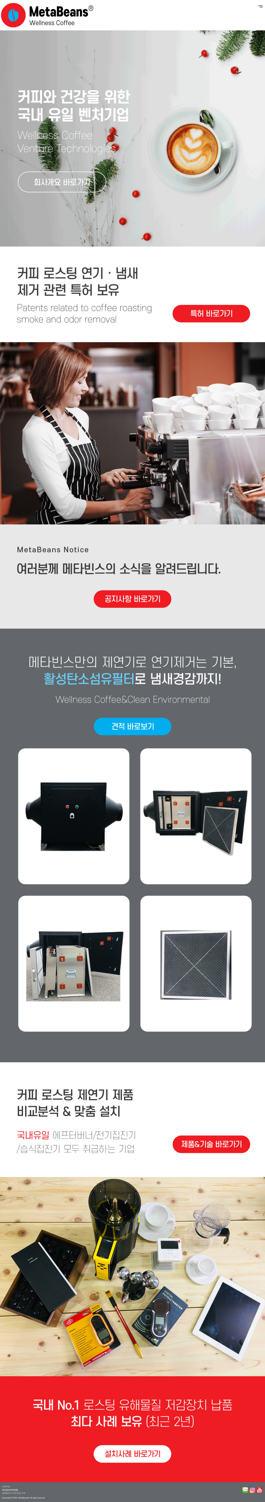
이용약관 (6, 1486)
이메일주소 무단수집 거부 (13, 1493)
